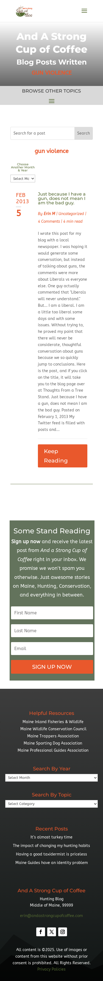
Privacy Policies (51, 969)
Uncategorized (71, 213)
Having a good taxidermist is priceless (51, 854)
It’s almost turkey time (51, 837)
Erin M (49, 213)
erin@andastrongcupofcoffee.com (51, 915)
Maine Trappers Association (53, 736)
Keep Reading (56, 456)
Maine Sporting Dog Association (53, 743)
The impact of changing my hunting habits (51, 845)
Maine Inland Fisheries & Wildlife (53, 722)
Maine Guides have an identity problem (51, 862)
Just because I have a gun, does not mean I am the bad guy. (62, 198)
